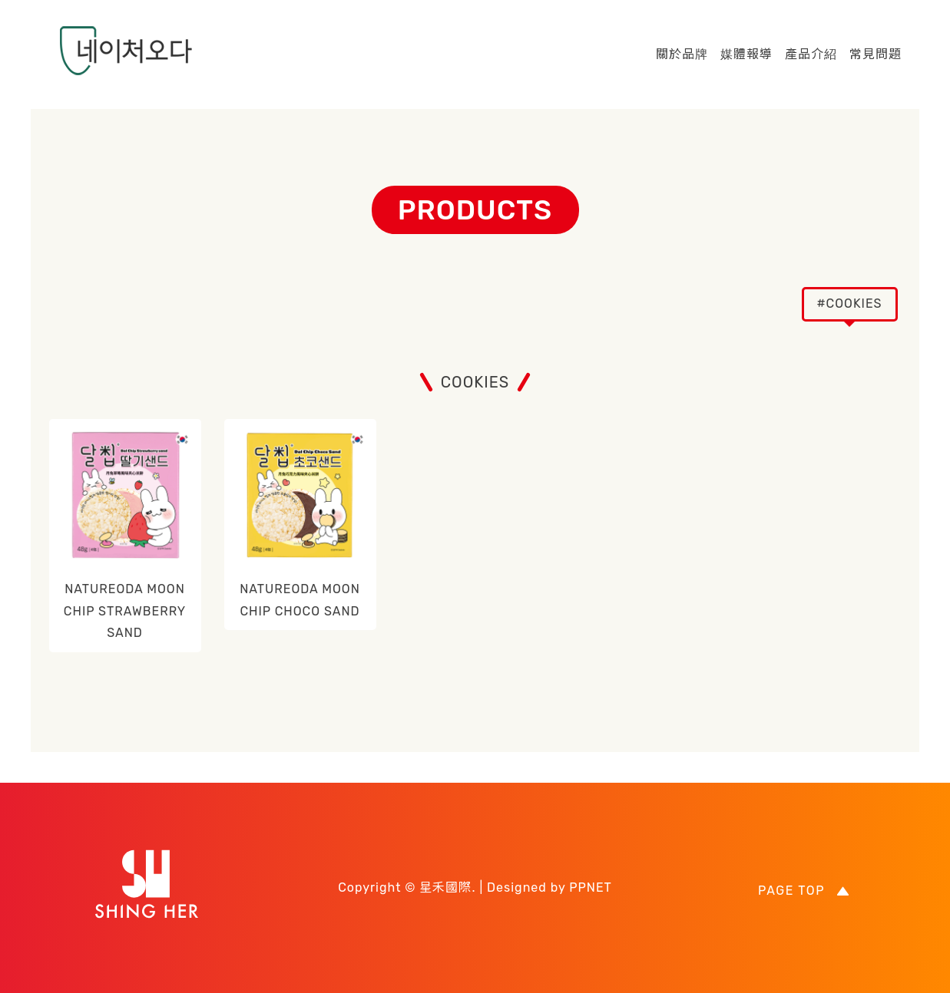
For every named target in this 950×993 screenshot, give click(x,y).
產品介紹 (811, 54)
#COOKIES (849, 303)
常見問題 (875, 54)
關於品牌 (682, 54)
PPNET (590, 887)
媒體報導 (746, 54)
